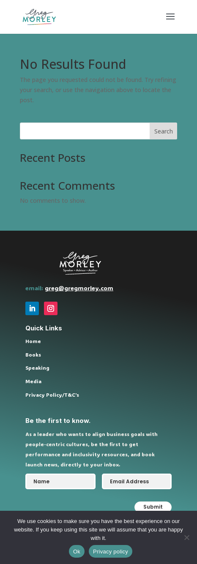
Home (33, 341)
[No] (186, 537)
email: (35, 288)
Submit (153, 506)
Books (33, 354)
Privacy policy (110, 551)
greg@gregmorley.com (79, 288)
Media (33, 381)
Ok (76, 551)
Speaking (37, 367)
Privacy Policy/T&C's (52, 394)
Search (163, 131)
